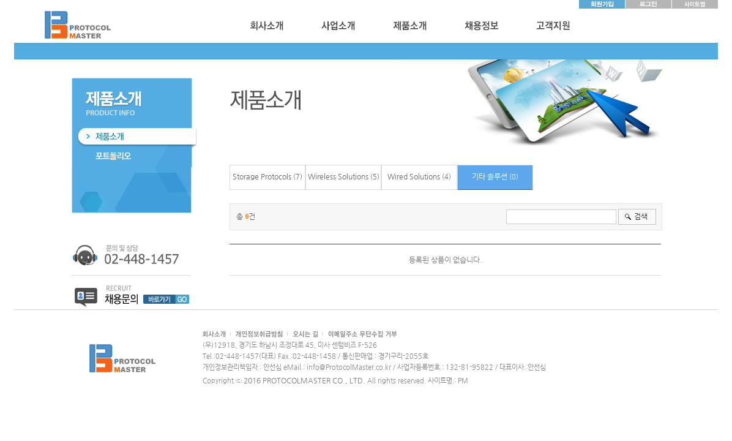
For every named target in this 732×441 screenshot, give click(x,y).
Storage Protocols (262, 176)
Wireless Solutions (338, 176)
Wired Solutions (413, 176)
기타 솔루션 (489, 176)
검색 (641, 216)
